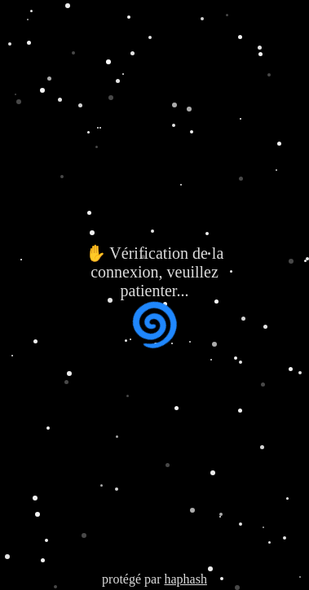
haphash (185, 579)
